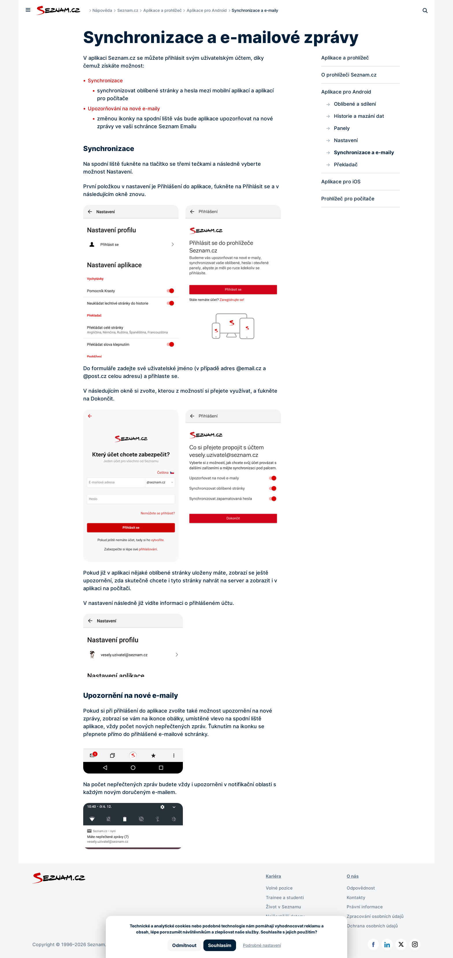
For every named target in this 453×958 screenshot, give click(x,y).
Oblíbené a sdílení (356, 105)
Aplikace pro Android (208, 10)
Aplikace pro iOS (341, 184)
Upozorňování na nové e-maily (126, 108)
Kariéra (274, 876)
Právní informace (365, 906)
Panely (342, 130)
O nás (353, 876)
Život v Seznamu (284, 906)
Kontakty (357, 897)
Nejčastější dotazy (286, 915)
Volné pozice (280, 887)
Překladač (346, 167)
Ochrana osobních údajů (374, 924)
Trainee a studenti (285, 897)
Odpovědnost (362, 887)
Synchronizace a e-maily (365, 155)
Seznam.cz (129, 10)
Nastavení (346, 142)
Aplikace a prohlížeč (164, 10)
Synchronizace (106, 80)
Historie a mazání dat (360, 117)
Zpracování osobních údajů (377, 915)
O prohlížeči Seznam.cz (350, 75)
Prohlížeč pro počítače (349, 202)
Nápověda (104, 10)
